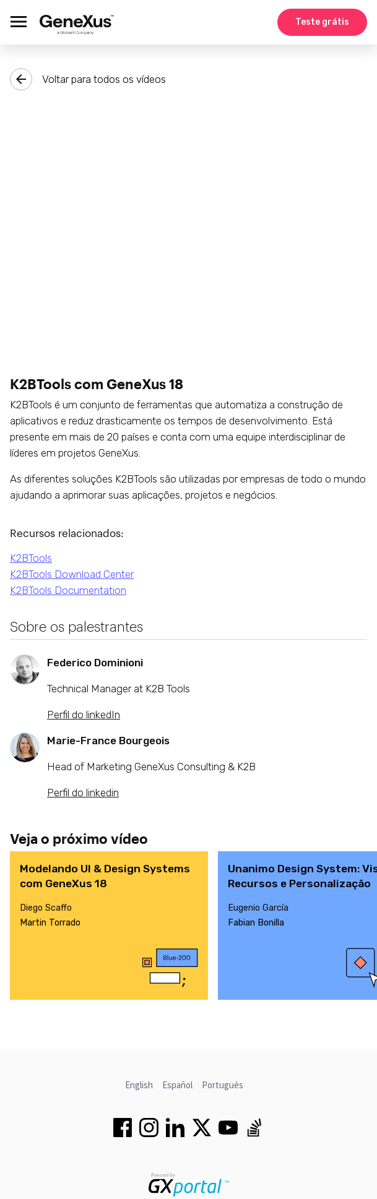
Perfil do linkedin (83, 792)
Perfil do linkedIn (83, 714)
